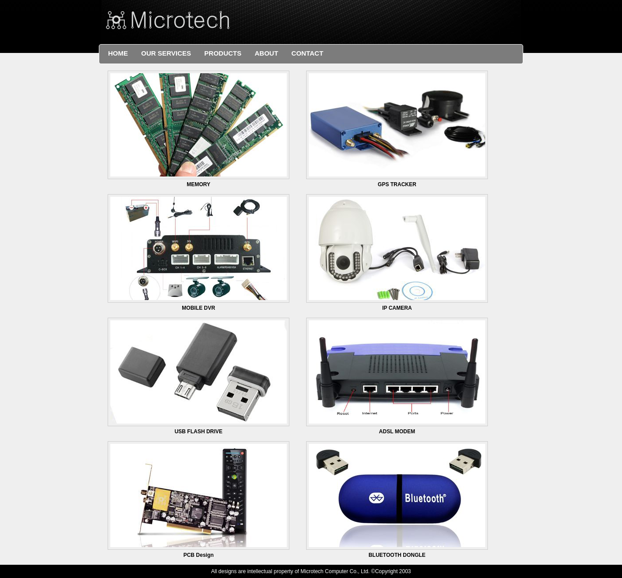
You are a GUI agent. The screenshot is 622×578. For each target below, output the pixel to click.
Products (222, 53)
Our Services (166, 53)
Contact (307, 53)
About (266, 53)
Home (118, 53)
